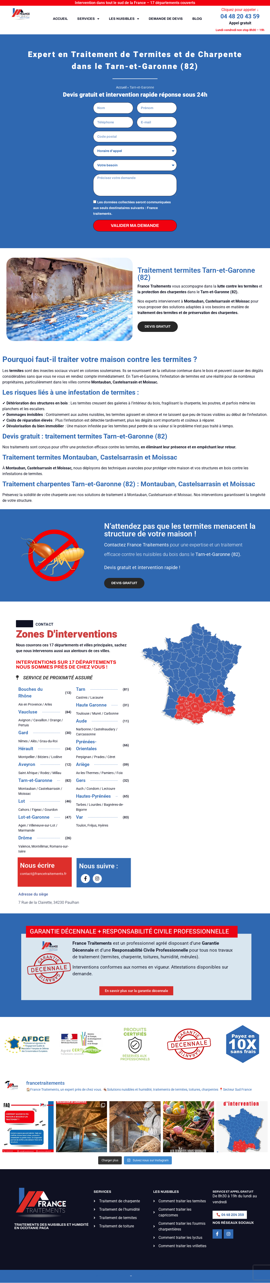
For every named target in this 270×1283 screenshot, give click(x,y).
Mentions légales (112, 1276)
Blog (197, 19)
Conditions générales (153, 1276)
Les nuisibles (124, 19)
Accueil (60, 19)
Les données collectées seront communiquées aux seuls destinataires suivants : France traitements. (132, 207)
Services (88, 19)
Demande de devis (166, 19)
